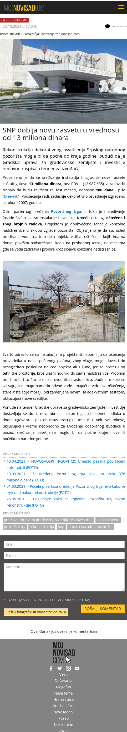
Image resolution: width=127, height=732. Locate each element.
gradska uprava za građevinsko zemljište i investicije (48, 519)
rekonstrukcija (42, 526)
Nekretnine (63, 724)
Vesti (6, 20)
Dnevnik (15, 34)
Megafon (63, 686)
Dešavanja (63, 680)
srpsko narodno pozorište (91, 526)
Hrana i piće (63, 699)
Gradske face (63, 705)
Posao (63, 718)
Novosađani (63, 711)
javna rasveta (108, 519)
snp (61, 526)
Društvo (20, 20)
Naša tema (63, 693)
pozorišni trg (15, 526)
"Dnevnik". (12, 196)
